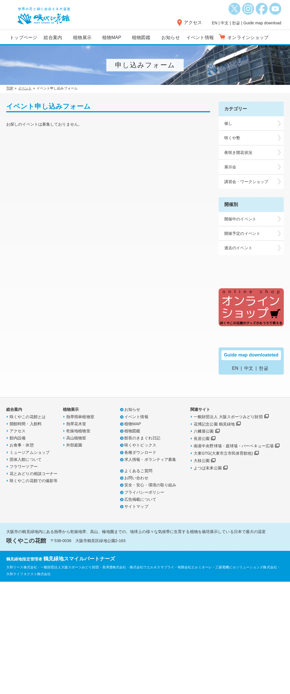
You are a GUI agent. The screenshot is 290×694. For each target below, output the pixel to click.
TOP (9, 88)
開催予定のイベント (242, 233)
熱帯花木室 (76, 536)
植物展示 (82, 37)
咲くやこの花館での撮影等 (33, 592)
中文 (225, 23)
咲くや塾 (232, 138)
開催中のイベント (240, 219)
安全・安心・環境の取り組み (150, 597)
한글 (236, 23)
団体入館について (26, 571)
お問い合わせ (136, 590)
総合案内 (53, 37)
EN (215, 23)
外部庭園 (74, 557)
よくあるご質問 (138, 583)
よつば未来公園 (208, 580)
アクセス (193, 22)
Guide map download (262, 23)
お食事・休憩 (22, 557)
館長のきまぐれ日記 (142, 550)
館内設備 (17, 550)
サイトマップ (136, 618)
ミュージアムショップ (30, 564)
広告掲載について (140, 611)
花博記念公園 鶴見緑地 (214, 536)
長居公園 (202, 550)
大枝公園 (202, 572)
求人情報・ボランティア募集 (150, 571)
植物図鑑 (141, 37)
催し (228, 123)
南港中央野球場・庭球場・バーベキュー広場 (234, 558)
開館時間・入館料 (26, 536)
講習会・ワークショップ (246, 181)
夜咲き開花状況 (238, 152)
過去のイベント (238, 248)
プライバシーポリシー (144, 604)
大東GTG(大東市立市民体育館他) (223, 565)
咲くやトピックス (140, 557)
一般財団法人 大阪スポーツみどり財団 (228, 529)
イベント (25, 88)
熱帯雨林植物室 (80, 529)
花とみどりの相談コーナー (33, 585)
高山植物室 (76, 550)
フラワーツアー (24, 578)
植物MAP (111, 37)
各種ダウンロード (140, 564)
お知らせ (170, 37)
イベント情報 (200, 37)
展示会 (230, 167)
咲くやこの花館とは (28, 529)
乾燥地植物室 (78, 543)
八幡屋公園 (204, 543)
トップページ (23, 37)
